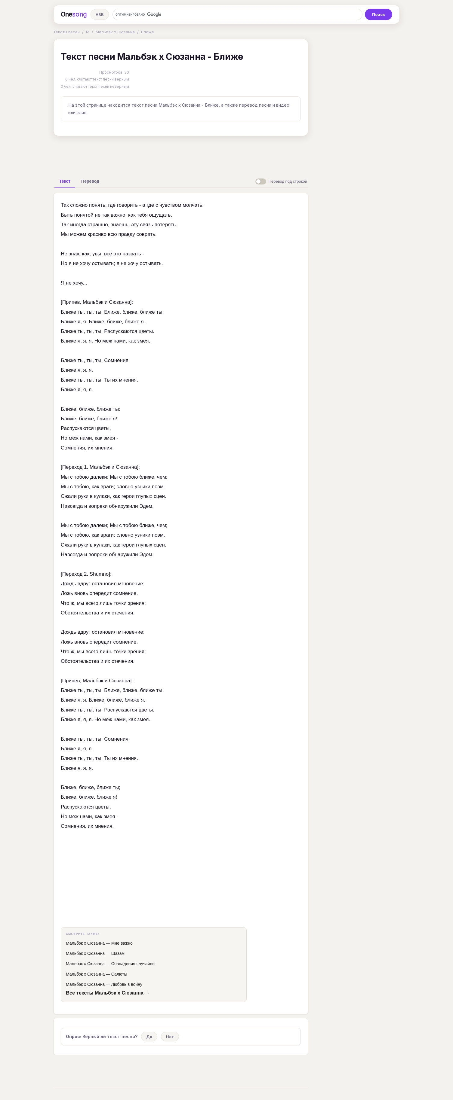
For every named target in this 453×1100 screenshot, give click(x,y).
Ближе (147, 31)
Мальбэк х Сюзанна (115, 31)
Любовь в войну (126, 984)
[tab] (64, 181)
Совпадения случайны (133, 963)
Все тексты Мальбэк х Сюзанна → (108, 992)
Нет (170, 1036)
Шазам (118, 953)
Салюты (119, 974)
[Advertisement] (181, 154)
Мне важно (122, 943)
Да (149, 1036)
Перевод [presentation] (90, 181)
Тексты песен (66, 31)
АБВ (100, 14)
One (74, 14)
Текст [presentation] (64, 181)
